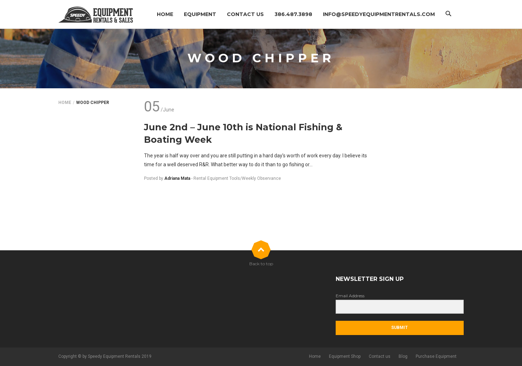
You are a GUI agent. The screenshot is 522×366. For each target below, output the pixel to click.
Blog (403, 356)
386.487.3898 (293, 14)
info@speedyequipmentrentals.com (379, 14)
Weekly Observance (261, 178)
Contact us (245, 14)
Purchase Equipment (436, 356)
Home (165, 14)
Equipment (200, 14)
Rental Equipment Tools (216, 178)
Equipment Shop (345, 356)
